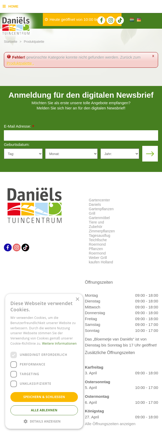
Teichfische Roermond (98, 242)
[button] (44, 421)
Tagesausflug (99, 235)
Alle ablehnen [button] (44, 410)
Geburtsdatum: (17, 144)
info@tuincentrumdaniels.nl (118, 327)
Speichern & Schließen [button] (44, 397)
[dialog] (44, 361)
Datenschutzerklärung (121, 364)
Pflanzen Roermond (97, 251)
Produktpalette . (20, 63)
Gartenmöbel (99, 218)
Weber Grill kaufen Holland (101, 260)
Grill (92, 213)
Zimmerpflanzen (102, 231)
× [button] (77, 299)
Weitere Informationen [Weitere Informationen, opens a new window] (59, 343)
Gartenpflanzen (101, 209)
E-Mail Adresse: (19, 126)
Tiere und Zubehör (96, 224)
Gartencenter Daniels (99, 202)
